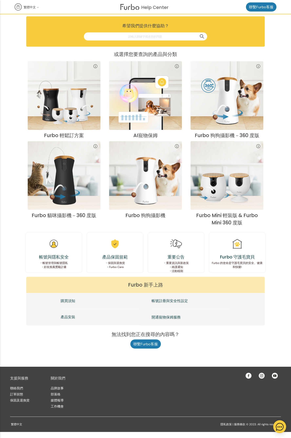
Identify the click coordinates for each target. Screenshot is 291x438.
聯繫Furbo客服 (261, 7)
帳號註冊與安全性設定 (170, 300)
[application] (279, 426)
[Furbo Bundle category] (64, 99)
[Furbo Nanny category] (145, 99)
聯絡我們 (16, 388)
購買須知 (68, 300)
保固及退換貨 (20, 400)
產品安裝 (68, 317)
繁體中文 (31, 7)
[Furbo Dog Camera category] (145, 179)
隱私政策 (226, 424)
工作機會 (57, 406)
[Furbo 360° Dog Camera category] (227, 99)
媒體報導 (57, 400)
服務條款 (239, 424)
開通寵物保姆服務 (166, 317)
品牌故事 (57, 388)
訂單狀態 (16, 394)
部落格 (55, 394)
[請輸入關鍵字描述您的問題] (145, 36)
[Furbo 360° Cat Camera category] (64, 179)
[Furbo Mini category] (227, 179)
